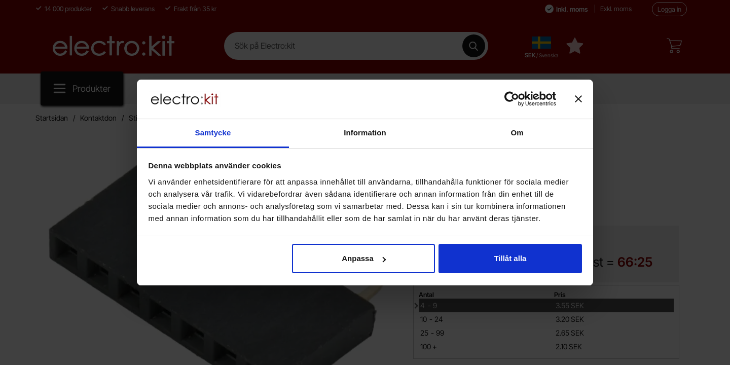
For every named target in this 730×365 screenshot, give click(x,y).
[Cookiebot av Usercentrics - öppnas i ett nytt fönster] (511, 98)
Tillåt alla (510, 258)
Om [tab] (516, 132)
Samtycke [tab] (213, 132)
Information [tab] (365, 132)
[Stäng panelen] (578, 98)
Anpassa (364, 258)
